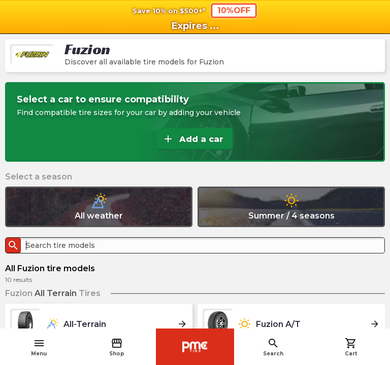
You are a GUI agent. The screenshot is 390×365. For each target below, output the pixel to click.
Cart (351, 347)
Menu (39, 347)
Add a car (192, 139)
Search (273, 347)
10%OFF (233, 10)
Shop (116, 347)
